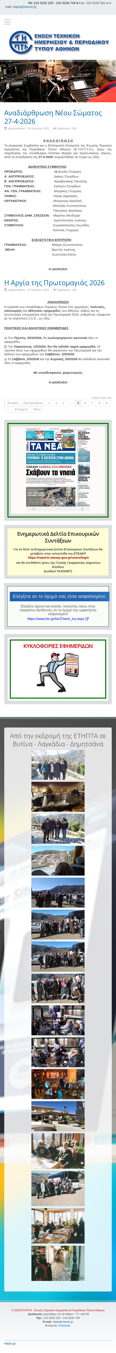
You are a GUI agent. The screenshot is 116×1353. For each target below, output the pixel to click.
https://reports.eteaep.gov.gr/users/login (58, 557)
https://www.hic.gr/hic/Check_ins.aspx (58, 619)
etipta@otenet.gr (25, 6)
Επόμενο (21, 409)
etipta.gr (10, 1343)
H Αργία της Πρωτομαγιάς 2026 (54, 282)
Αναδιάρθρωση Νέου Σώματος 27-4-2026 (53, 117)
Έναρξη (12, 403)
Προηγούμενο (33, 403)
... (70, 403)
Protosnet (64, 1325)
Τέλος (37, 409)
